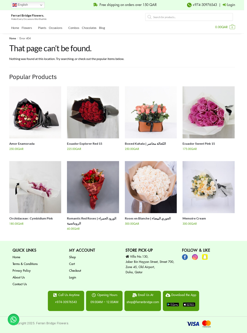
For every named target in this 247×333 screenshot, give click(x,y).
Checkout (75, 269)
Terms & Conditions (25, 263)
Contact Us (20, 283)
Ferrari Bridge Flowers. (27, 15)
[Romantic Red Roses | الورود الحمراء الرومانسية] (93, 186)
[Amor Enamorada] (35, 111)
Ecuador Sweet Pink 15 (199, 142)
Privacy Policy (22, 269)
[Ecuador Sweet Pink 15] (209, 111)
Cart (72, 263)
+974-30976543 (204, 5)
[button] (13, 319)
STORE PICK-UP (139, 249)
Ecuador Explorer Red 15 (84, 142)
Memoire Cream (194, 217)
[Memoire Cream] (209, 186)
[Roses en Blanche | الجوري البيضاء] (151, 186)
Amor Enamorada (22, 142)
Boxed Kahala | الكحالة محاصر (145, 142)
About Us (19, 276)
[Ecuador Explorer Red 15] (93, 111)
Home (12, 37)
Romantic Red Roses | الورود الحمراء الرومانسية (91, 219)
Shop (72, 256)
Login (72, 276)
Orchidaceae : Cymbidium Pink (31, 217)
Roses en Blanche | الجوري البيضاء (148, 217)
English (20, 5)
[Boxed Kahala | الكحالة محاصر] (151, 111)
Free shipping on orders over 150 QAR (123, 5)
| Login (226, 5)
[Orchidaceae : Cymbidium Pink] (35, 186)
